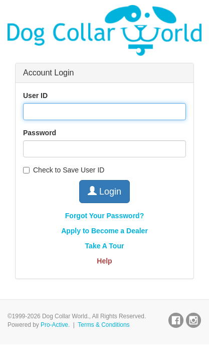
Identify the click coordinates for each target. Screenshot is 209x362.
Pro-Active (54, 324)
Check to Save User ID (63, 170)
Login (104, 191)
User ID (35, 96)
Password (39, 133)
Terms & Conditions (103, 324)
